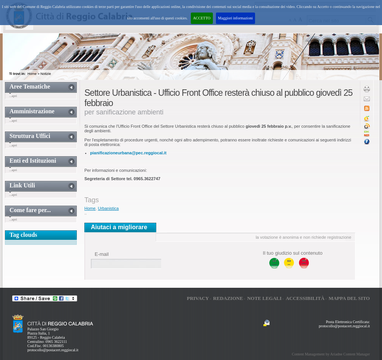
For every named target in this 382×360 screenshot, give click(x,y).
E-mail (102, 254)
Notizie (45, 74)
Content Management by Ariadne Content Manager (331, 354)
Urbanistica (108, 208)
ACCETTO (202, 18)
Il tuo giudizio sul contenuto (293, 253)
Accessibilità (305, 298)
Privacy (198, 298)
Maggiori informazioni (235, 18)
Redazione (228, 298)
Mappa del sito (349, 298)
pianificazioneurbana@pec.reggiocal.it (128, 153)
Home (31, 74)
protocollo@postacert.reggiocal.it (52, 350)
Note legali (264, 298)
